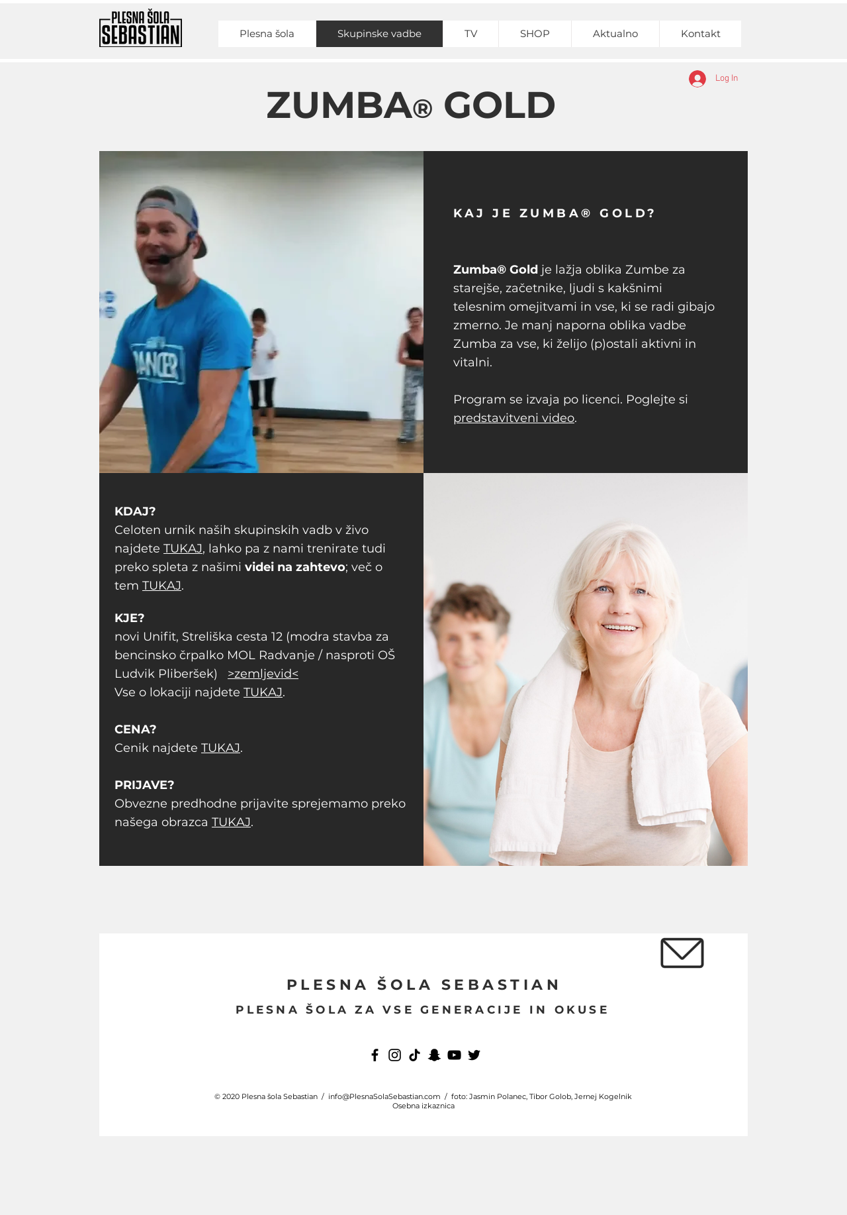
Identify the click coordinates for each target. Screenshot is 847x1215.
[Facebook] (375, 1055)
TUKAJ (182, 548)
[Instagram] (394, 1055)
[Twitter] (474, 1055)
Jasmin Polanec (497, 1096)
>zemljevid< (263, 673)
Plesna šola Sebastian (280, 1096)
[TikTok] (414, 1055)
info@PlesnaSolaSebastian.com (384, 1096)
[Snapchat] (434, 1055)
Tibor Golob (550, 1096)
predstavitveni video (513, 418)
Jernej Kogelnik (603, 1096)
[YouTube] (454, 1055)
